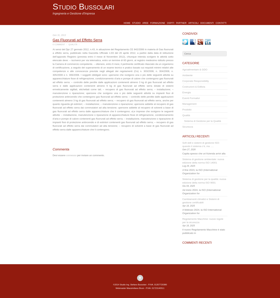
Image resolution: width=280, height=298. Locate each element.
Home (127, 23)
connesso (71, 155)
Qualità (72, 44)
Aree (145, 23)
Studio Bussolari (83, 6)
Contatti (221, 23)
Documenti (207, 23)
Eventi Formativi (191, 98)
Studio (136, 23)
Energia (186, 92)
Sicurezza (187, 126)
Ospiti (170, 23)
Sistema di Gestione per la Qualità (202, 121)
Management (189, 104)
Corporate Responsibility (195, 81)
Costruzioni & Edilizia (193, 86)
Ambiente (187, 75)
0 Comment (59, 44)
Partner (181, 23)
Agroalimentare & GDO (194, 69)
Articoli (193, 23)
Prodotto (187, 109)
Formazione (157, 23)
